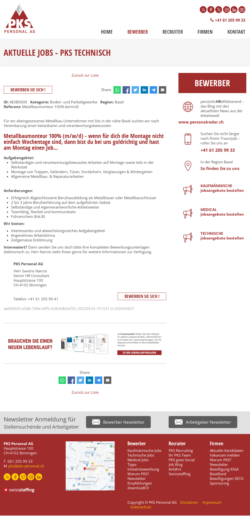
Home (107, 32)
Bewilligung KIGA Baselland (224, 472)
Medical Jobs (138, 460)
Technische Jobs (140, 455)
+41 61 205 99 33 (228, 20)
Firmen (205, 32)
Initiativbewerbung (143, 469)
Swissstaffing (179, 474)
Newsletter (136, 478)
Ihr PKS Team (180, 455)
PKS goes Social (182, 460)
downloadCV (138, 488)
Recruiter (172, 32)
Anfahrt (175, 469)
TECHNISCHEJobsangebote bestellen (222, 236)
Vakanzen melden (225, 455)
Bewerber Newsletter (125, 423)
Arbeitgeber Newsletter (209, 423)
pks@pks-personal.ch (26, 466)
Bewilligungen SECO (227, 478)
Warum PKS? (138, 474)
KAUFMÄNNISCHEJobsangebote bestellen (222, 188)
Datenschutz (140, 507)
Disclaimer (189, 502)
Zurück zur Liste (85, 75)
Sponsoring (219, 483)
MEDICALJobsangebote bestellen (222, 212)
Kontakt (236, 32)
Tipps (132, 464)
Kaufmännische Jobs (144, 450)
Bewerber (137, 32)
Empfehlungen (139, 483)
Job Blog (176, 464)
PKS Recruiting (181, 450)
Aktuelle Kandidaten (226, 450)
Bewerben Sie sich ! (28, 90)
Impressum (212, 502)
